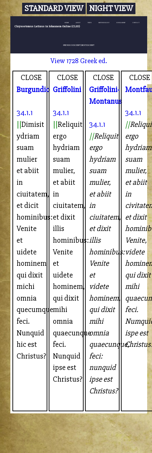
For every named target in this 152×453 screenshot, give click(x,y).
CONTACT (136, 22)
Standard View (54, 8)
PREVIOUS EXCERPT (71, 45)
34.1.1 (25, 113)
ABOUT (78, 22)
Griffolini (67, 89)
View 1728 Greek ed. (78, 61)
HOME (67, 22)
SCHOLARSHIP (120, 22)
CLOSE (31, 77)
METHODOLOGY (104, 22)
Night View (111, 8)
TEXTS (89, 22)
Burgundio (33, 89)
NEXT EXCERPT (88, 45)
